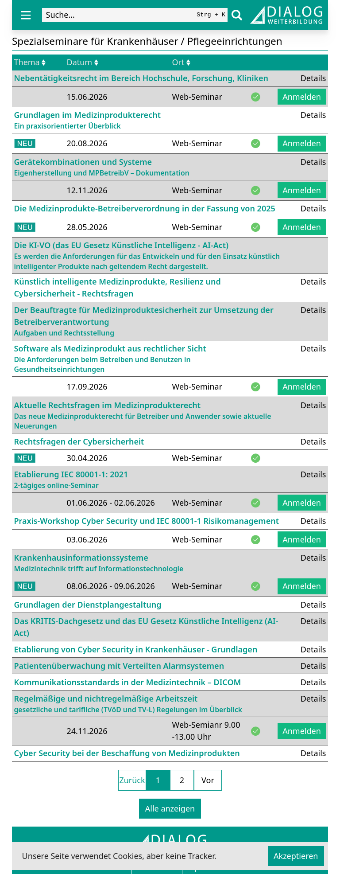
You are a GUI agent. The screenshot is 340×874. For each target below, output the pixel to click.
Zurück (132, 780)
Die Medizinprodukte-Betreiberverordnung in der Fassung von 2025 (144, 208)
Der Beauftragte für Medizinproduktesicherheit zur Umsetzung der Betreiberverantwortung (148, 321)
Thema (30, 62)
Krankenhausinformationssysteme (99, 563)
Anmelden (301, 96)
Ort (181, 62)
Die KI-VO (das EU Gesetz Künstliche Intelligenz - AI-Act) (163, 255)
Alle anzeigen (170, 808)
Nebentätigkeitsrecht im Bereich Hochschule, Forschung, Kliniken (141, 78)
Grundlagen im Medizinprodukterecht (87, 120)
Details (313, 78)
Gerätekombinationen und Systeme (101, 167)
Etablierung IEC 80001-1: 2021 (71, 480)
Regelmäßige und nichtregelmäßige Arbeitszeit (128, 704)
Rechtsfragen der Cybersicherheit (79, 441)
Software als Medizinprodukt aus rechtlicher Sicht (148, 359)
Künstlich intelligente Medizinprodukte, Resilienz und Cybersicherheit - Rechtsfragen (117, 287)
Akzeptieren (296, 856)
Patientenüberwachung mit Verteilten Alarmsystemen (119, 665)
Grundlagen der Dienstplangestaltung (88, 604)
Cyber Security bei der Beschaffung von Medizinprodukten (127, 753)
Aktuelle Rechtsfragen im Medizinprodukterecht (148, 415)
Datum (82, 62)
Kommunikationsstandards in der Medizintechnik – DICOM (127, 682)
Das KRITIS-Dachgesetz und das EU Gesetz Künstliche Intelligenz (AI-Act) (146, 627)
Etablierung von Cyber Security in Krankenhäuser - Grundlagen (136, 649)
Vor (207, 780)
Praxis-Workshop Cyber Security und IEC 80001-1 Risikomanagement (146, 520)
